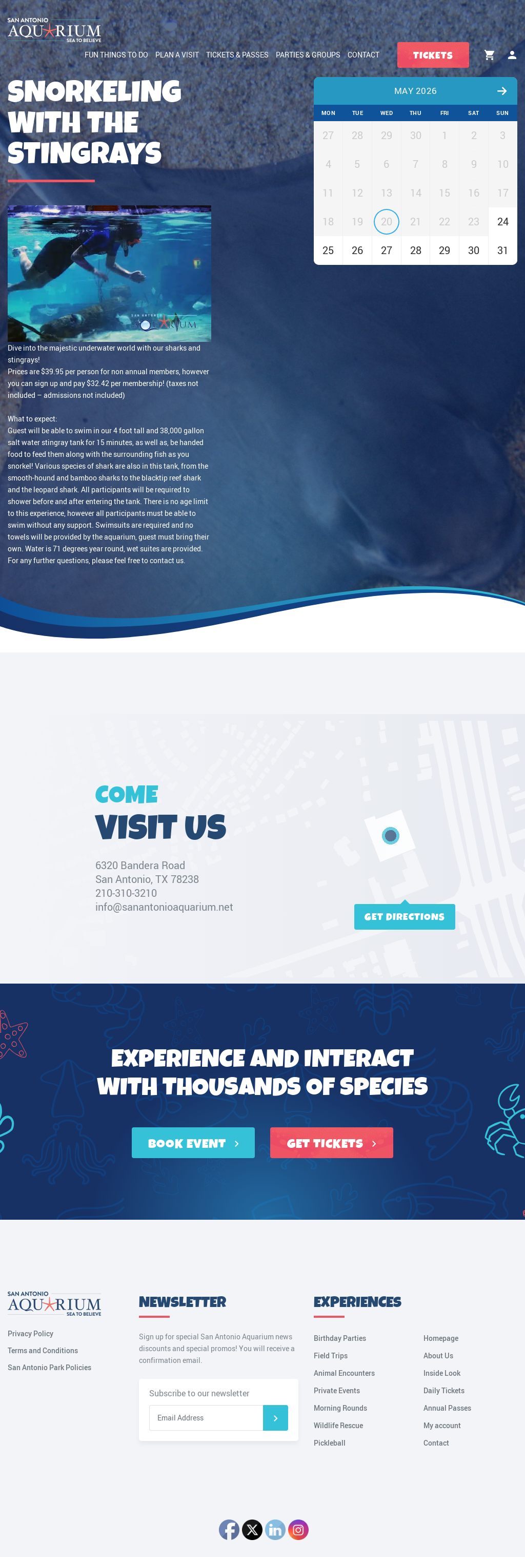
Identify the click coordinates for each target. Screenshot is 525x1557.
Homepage (440, 1338)
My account (512, 55)
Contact (363, 55)
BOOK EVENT (193, 1144)
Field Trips (331, 1355)
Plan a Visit (177, 55)
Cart (489, 55)
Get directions (405, 917)
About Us (438, 1355)
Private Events (337, 1390)
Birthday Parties (340, 1338)
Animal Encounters (344, 1373)
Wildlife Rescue (338, 1425)
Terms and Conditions (43, 1350)
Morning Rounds (340, 1408)
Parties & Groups (308, 55)
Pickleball (330, 1443)
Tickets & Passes (237, 55)
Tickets (433, 56)
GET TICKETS (331, 1144)
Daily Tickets (444, 1390)
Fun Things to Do (116, 55)
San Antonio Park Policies (49, 1367)
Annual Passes (447, 1408)
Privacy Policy (30, 1333)
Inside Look (441, 1373)
